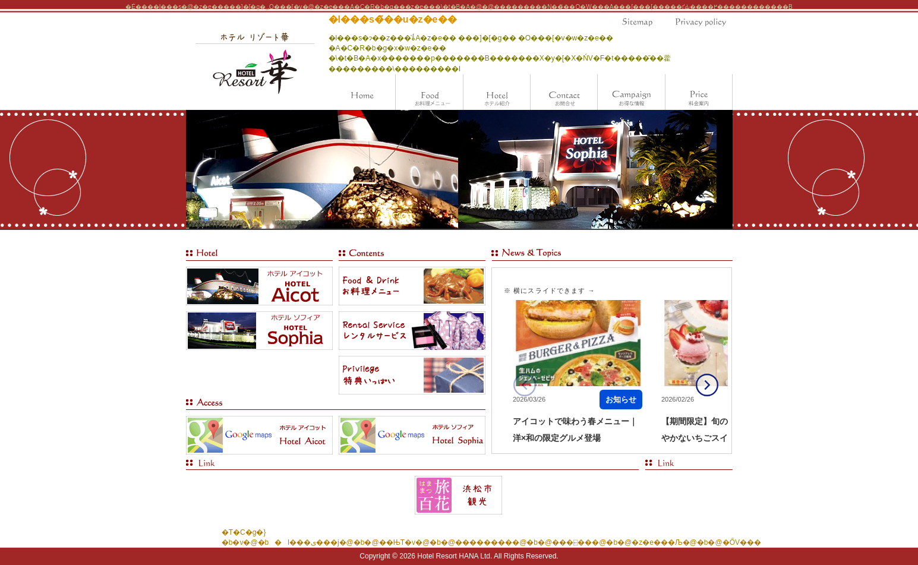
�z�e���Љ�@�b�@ (677, 542)
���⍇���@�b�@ (592, 542)
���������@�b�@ (503, 542)
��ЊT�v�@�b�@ (417, 542)
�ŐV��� (742, 542)
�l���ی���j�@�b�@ (323, 542)
